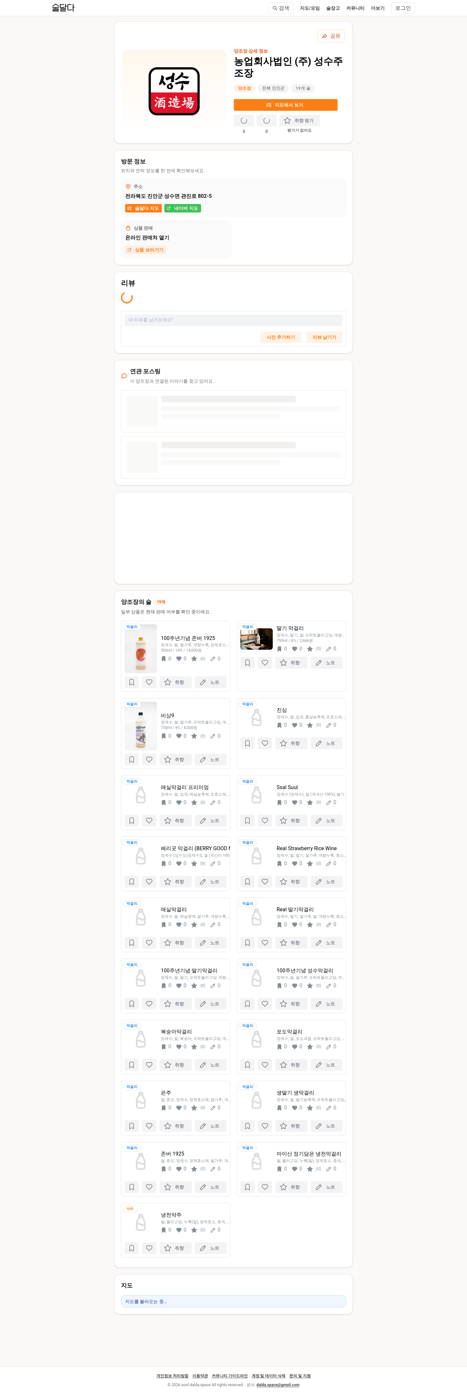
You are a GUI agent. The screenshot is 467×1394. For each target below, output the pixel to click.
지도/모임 (310, 8)
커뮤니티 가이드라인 (230, 1376)
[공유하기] (331, 36)
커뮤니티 (355, 8)
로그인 (403, 8)
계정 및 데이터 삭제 (269, 1376)
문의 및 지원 (300, 1376)
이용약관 (200, 1376)
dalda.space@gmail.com (278, 1385)
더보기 (378, 8)
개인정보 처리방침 (172, 1376)
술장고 (333, 8)
